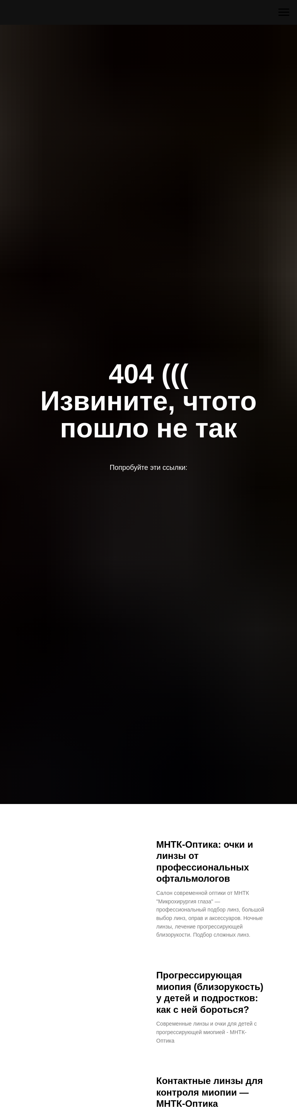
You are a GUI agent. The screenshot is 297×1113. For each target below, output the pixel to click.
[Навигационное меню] (283, 12)
